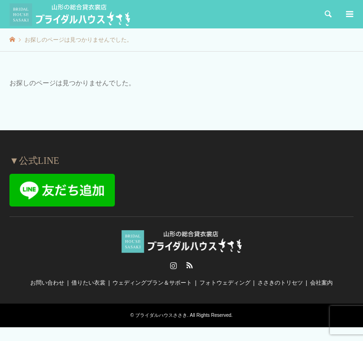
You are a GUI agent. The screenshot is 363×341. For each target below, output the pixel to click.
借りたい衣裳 (88, 282)
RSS (189, 265)
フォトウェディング (225, 282)
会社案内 (321, 282)
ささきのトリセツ (280, 282)
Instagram (173, 265)
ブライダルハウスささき (161, 315)
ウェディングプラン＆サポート (152, 282)
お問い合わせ (47, 282)
